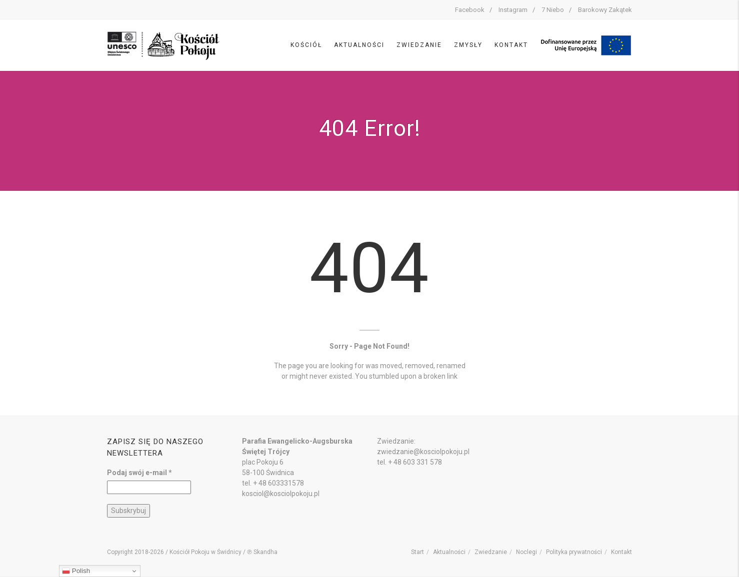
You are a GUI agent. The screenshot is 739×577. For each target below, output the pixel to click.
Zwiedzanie (419, 44)
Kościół (306, 44)
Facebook (469, 9)
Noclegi (526, 552)
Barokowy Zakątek (605, 9)
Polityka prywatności (574, 552)
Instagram (513, 9)
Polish (76, 571)
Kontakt (511, 44)
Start (417, 552)
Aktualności (359, 44)
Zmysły (468, 44)
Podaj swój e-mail (139, 473)
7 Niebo (553, 9)
